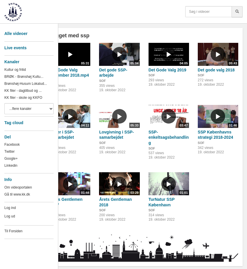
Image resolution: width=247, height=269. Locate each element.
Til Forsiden (13, 231)
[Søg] (237, 11)
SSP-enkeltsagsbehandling (169, 137)
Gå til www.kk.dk (17, 194)
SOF (102, 80)
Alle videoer (15, 33)
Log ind (10, 208)
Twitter (9, 152)
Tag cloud (13, 122)
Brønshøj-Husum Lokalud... (25, 84)
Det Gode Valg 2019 (167, 70)
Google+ (11, 159)
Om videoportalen (18, 187)
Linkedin (10, 165)
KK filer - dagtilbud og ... (23, 91)
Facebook (12, 145)
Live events (15, 47)
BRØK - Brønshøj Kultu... (23, 77)
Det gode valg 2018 (216, 70)
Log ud (9, 216)
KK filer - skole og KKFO (23, 98)
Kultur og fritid (15, 70)
